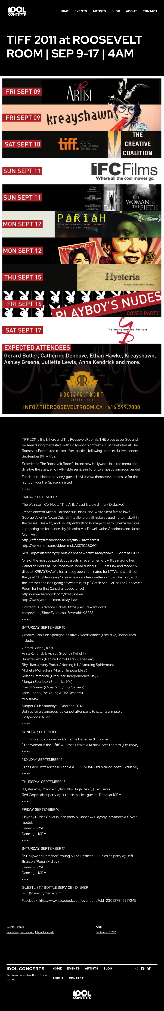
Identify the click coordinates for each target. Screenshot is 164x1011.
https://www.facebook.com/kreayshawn (52, 594)
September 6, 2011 (106, 932)
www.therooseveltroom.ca (107, 476)
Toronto (19, 926)
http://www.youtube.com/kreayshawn (50, 599)
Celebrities (12, 932)
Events (10, 926)
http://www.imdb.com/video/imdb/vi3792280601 (60, 545)
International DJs (44, 932)
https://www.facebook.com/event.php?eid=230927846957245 (87, 900)
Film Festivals (27, 932)
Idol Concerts (26, 968)
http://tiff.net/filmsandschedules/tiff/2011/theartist (60, 540)
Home (64, 11)
